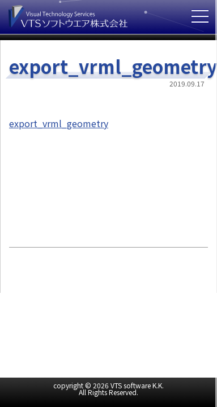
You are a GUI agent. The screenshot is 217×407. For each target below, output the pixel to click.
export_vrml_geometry (58, 123)
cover (216, 203)
